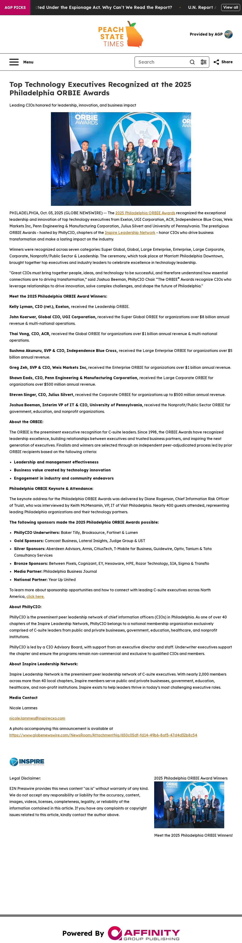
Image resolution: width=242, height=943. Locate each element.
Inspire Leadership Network (130, 232)
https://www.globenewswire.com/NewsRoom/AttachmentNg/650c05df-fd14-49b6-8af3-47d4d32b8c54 (103, 735)
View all (230, 7)
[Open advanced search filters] (203, 62)
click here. (35, 596)
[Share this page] (223, 62)
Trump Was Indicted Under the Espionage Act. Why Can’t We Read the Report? (92, 7)
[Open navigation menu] (21, 62)
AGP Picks (15, 7)
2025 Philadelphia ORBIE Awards (145, 213)
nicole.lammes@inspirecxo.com (37, 718)
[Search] (161, 62)
